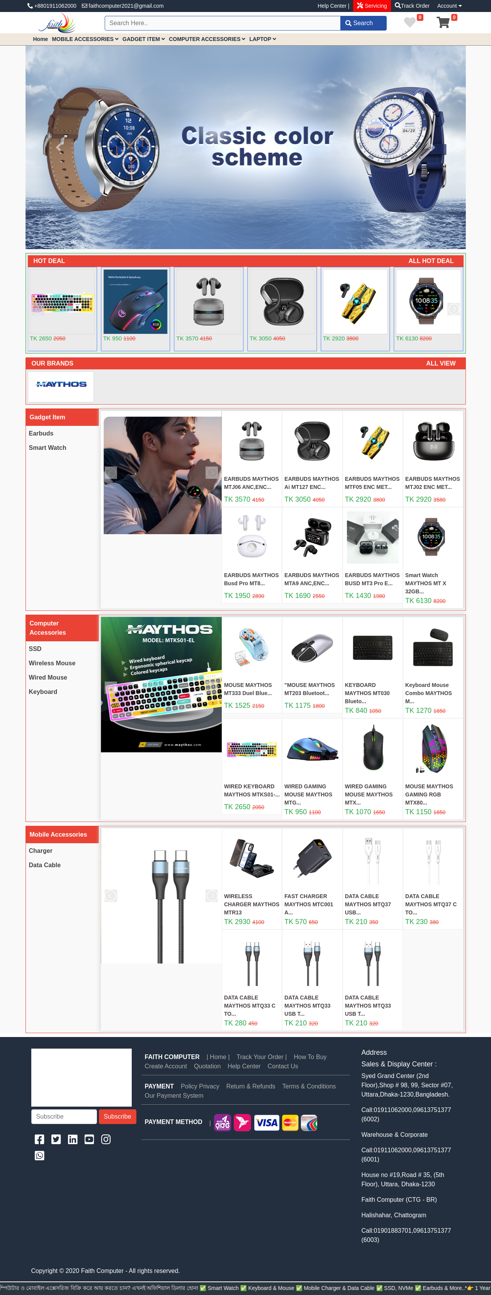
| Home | (218, 1057)
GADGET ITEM (143, 39)
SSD (35, 649)
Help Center (244, 1066)
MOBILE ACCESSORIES (85, 39)
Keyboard (43, 692)
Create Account (166, 1066)
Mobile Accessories (58, 834)
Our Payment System (174, 1095)
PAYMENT (159, 1086)
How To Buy (310, 1057)
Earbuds (41, 433)
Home (40, 39)
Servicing (375, 6)
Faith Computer (172, 1057)
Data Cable (45, 865)
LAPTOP (262, 39)
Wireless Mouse (52, 663)
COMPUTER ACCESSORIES (207, 39)
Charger (41, 850)
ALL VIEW (440, 363)
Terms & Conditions (309, 1086)
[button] (58, 147)
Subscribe (117, 1116)
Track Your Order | (262, 1057)
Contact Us (283, 1066)
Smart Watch (47, 447)
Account (449, 6)
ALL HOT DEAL (431, 261)
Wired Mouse (48, 677)
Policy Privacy (200, 1086)
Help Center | (333, 6)
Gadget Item (47, 417)
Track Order (415, 6)
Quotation (207, 1066)
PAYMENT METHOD (173, 1122)
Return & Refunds (250, 1086)
